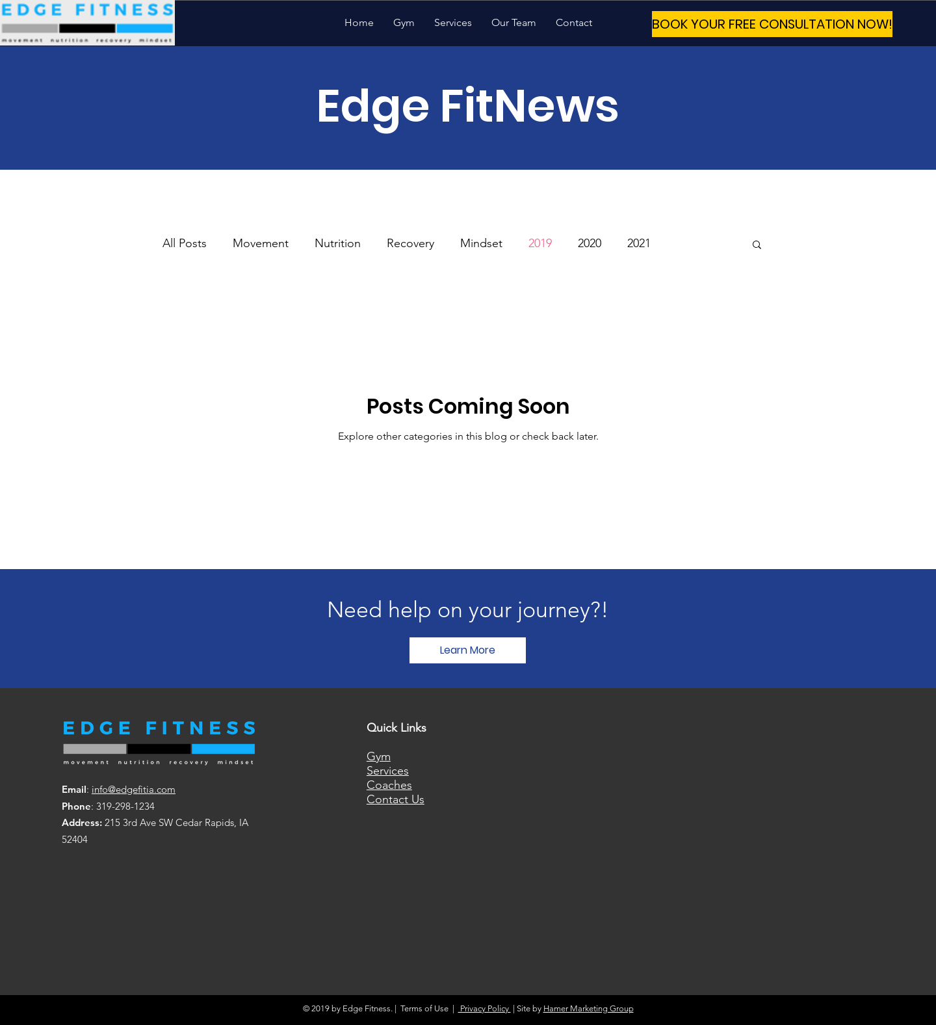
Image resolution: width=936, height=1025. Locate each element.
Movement (261, 243)
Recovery (410, 243)
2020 (589, 243)
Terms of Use (424, 1008)
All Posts (184, 243)
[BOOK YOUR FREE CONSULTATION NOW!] (772, 24)
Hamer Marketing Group (588, 1008)
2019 (540, 243)
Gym (379, 756)
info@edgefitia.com (134, 789)
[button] (757, 245)
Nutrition (338, 243)
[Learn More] (468, 650)
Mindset (481, 243)
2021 (639, 243)
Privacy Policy (484, 1008)
